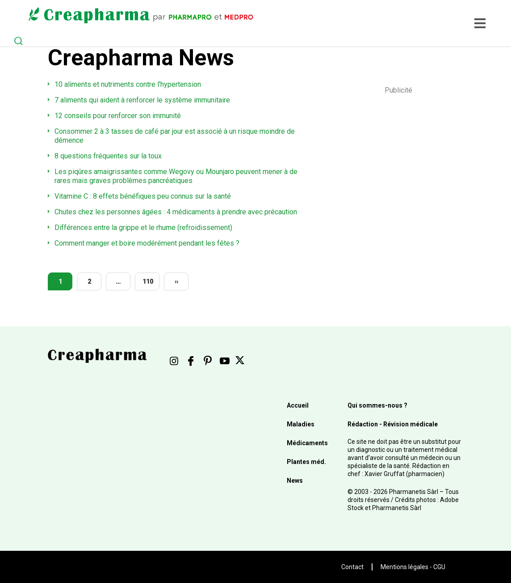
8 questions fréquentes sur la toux (108, 156)
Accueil (298, 405)
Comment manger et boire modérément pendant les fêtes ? (146, 243)
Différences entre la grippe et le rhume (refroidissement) (143, 227)
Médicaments (307, 443)
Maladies (300, 424)
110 (147, 281)
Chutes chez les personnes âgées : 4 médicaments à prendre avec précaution (175, 212)
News (295, 480)
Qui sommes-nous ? (377, 405)
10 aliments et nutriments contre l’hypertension (127, 84)
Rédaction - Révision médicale (393, 424)
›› (176, 281)
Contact (352, 566)
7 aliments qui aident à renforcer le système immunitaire (142, 100)
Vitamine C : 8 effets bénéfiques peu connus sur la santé (142, 196)
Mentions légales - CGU (413, 566)
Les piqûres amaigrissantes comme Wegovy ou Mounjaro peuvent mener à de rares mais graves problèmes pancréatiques (175, 176)
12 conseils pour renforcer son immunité (117, 115)
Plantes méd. (306, 461)
